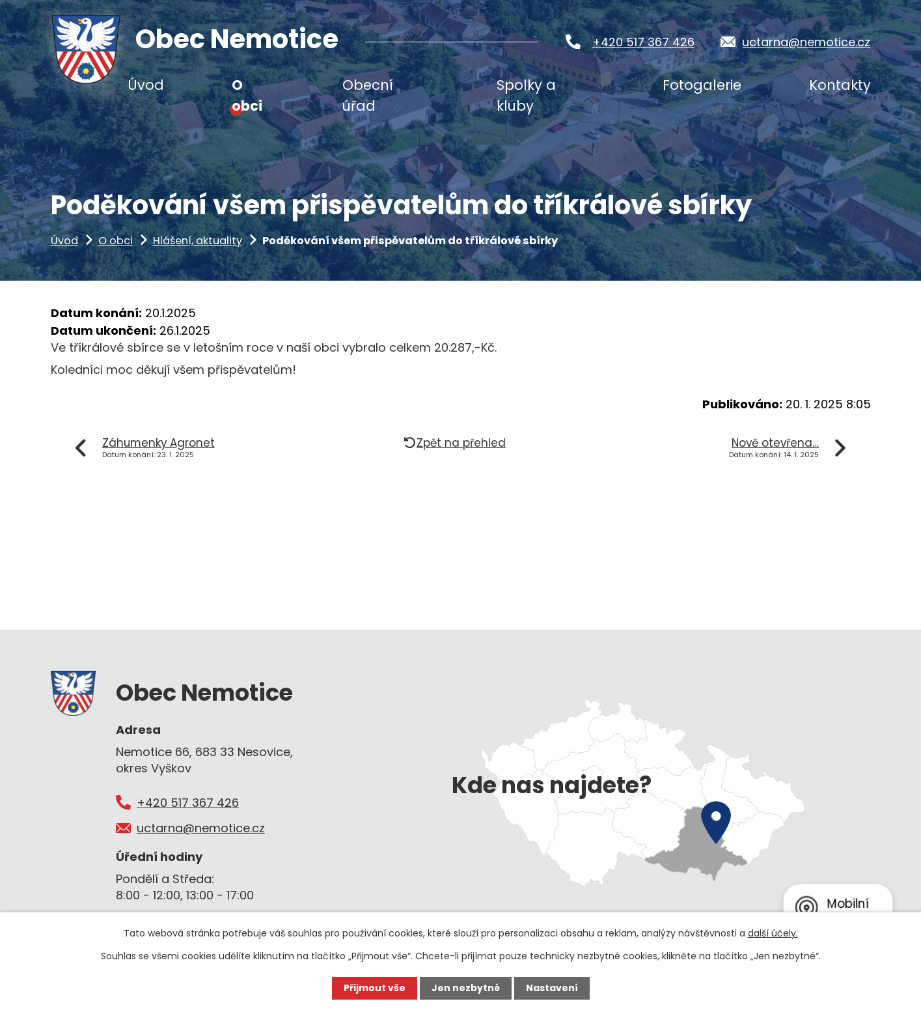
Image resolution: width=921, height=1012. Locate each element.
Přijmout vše (375, 987)
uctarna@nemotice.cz (806, 42)
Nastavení (552, 987)
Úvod (64, 240)
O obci (115, 240)
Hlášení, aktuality (197, 240)
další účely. (773, 933)
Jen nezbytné (466, 987)
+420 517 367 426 (643, 42)
